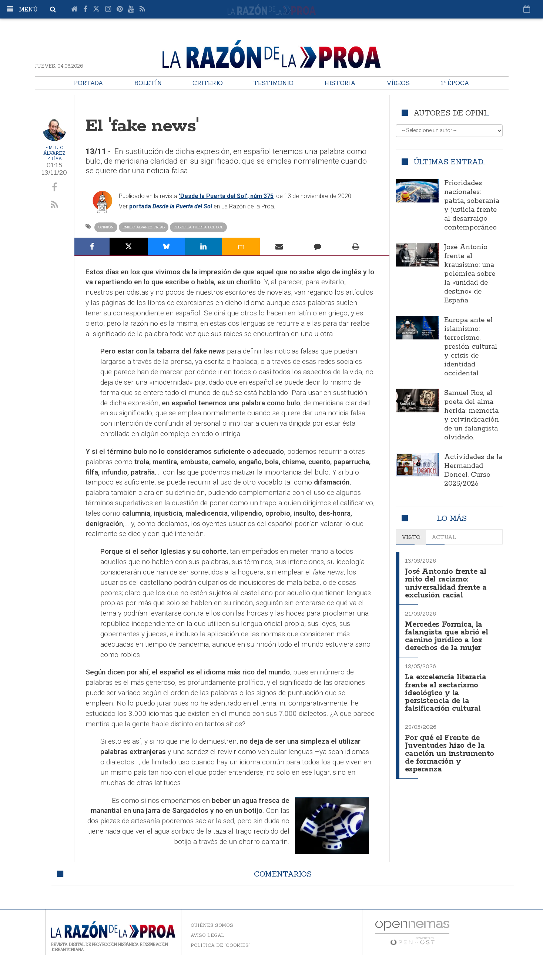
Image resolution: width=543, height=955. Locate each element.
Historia (340, 83)
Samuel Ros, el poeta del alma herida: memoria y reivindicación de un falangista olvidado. (471, 415)
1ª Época (454, 83)
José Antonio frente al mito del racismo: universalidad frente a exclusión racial (447, 582)
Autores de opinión (455, 112)
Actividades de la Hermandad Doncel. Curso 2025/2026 (473, 470)
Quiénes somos (212, 925)
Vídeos (398, 83)
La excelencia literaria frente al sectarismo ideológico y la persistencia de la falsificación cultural (447, 689)
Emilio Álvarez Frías (54, 153)
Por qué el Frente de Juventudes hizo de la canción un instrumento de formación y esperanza (450, 748)
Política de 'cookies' (220, 945)
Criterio (207, 83)
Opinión (106, 227)
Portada (88, 83)
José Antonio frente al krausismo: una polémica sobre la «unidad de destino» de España (469, 274)
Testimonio (274, 83)
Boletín (148, 83)
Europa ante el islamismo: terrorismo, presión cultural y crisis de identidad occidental (470, 347)
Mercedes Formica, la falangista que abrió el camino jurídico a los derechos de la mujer (447, 634)
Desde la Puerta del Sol (198, 227)
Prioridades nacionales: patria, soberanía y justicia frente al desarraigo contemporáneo (471, 205)
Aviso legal (207, 935)
